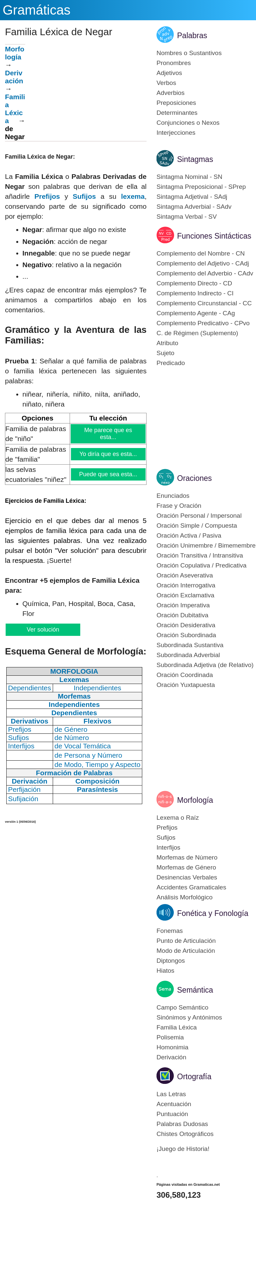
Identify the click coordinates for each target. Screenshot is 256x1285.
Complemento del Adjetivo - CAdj (203, 263)
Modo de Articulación (186, 950)
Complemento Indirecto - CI (195, 293)
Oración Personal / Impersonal (199, 515)
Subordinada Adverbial (188, 654)
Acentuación (174, 1103)
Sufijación (23, 798)
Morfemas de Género (186, 867)
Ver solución (43, 629)
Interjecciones (176, 132)
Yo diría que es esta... (108, 454)
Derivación (14, 77)
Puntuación (172, 1113)
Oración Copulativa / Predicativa (201, 565)
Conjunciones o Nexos (188, 122)
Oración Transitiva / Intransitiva (200, 555)
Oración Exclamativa (185, 595)
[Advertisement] (86, 90)
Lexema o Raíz (178, 817)
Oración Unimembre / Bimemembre (206, 545)
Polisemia (170, 1037)
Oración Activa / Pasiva (189, 535)
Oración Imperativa (183, 605)
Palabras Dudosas (182, 1123)
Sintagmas (195, 159)
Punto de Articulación (186, 940)
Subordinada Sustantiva (190, 645)
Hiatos (165, 970)
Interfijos (168, 847)
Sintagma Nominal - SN (190, 176)
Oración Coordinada (185, 674)
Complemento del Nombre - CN (201, 253)
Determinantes (177, 112)
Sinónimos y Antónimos (189, 1017)
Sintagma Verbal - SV (187, 216)
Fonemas (170, 930)
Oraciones (194, 478)
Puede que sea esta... (108, 474)
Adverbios (171, 92)
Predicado (171, 362)
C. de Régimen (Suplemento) (197, 333)
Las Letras (171, 1094)
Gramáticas (37, 10)
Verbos (166, 82)
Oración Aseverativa (185, 575)
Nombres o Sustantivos (189, 52)
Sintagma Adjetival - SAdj (192, 196)
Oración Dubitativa (182, 615)
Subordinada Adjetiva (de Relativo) (205, 664)
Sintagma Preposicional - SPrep (201, 186)
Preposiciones (176, 102)
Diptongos (171, 960)
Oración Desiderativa (186, 625)
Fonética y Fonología (212, 913)
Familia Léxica (177, 1027)
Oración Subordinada (186, 635)
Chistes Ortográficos (185, 1133)
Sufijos (84, 196)
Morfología (14, 53)
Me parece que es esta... (108, 433)
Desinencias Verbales (187, 877)
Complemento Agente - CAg (196, 313)
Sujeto (165, 352)
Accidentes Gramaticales (191, 887)
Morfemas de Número (187, 857)
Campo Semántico (182, 1007)
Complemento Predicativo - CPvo (203, 323)
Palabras (192, 35)
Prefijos (47, 196)
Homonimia (172, 1047)
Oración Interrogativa (186, 585)
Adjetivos (169, 72)
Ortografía (194, 1076)
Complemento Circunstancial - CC (204, 303)
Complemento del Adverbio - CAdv (205, 273)
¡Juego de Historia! (183, 1148)
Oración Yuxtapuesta (186, 684)
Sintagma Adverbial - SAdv (194, 206)
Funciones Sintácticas (214, 236)
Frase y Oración (179, 505)
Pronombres (174, 62)
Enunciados (173, 495)
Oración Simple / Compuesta (197, 525)
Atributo (167, 343)
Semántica (195, 990)
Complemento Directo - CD (194, 283)
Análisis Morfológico (185, 897)
